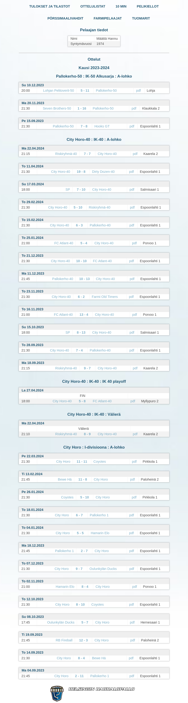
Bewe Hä (64, 479)
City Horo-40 (107, 154)
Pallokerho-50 (106, 90)
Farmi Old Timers (105, 297)
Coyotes (100, 461)
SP (68, 189)
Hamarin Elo (100, 533)
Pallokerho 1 (99, 515)
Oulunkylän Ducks (103, 569)
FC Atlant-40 (63, 243)
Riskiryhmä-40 (66, 154)
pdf (138, 90)
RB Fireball (64, 640)
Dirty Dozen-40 (103, 172)
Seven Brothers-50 (57, 108)
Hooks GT (102, 126)
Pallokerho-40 (100, 225)
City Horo (63, 461)
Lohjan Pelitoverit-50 (58, 90)
